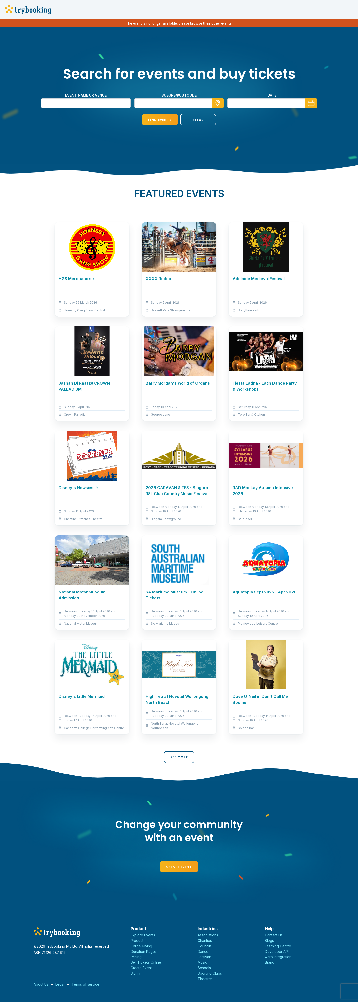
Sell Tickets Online (146, 962)
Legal (59, 984)
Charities (205, 940)
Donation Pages (144, 951)
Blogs (269, 940)
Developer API (277, 951)
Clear (198, 120)
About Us (41, 984)
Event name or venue (86, 95)
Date (272, 95)
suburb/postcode (179, 95)
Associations (208, 935)
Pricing (136, 957)
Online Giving (141, 946)
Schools (204, 968)
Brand (269, 962)
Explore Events (143, 935)
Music (202, 962)
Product (137, 940)
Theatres (205, 979)
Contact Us (274, 935)
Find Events (160, 119)
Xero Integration (278, 957)
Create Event (179, 867)
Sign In (136, 973)
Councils (205, 946)
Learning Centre (278, 946)
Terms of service (85, 984)
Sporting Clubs (210, 973)
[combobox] (179, 103)
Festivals (205, 957)
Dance (203, 951)
